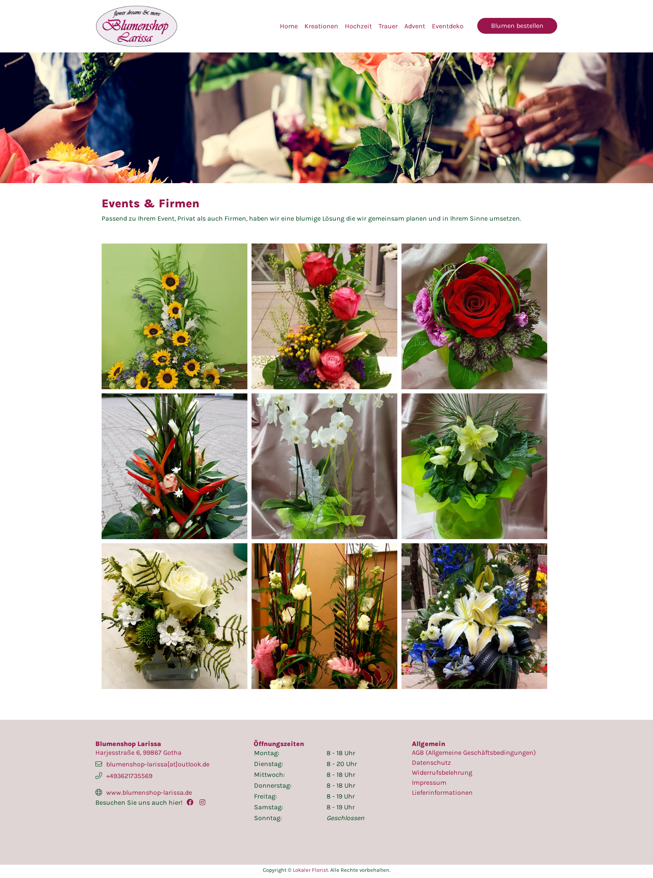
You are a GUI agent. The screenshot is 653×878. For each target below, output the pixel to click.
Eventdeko (448, 26)
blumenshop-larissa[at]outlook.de (157, 764)
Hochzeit (358, 26)
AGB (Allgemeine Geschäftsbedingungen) (474, 752)
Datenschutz (431, 762)
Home (289, 26)
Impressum (429, 782)
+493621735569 (129, 776)
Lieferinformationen (442, 792)
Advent (414, 26)
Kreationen (321, 26)
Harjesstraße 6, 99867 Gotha (138, 752)
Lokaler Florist (310, 870)
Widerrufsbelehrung (442, 772)
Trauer (388, 26)
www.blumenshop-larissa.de (149, 792)
